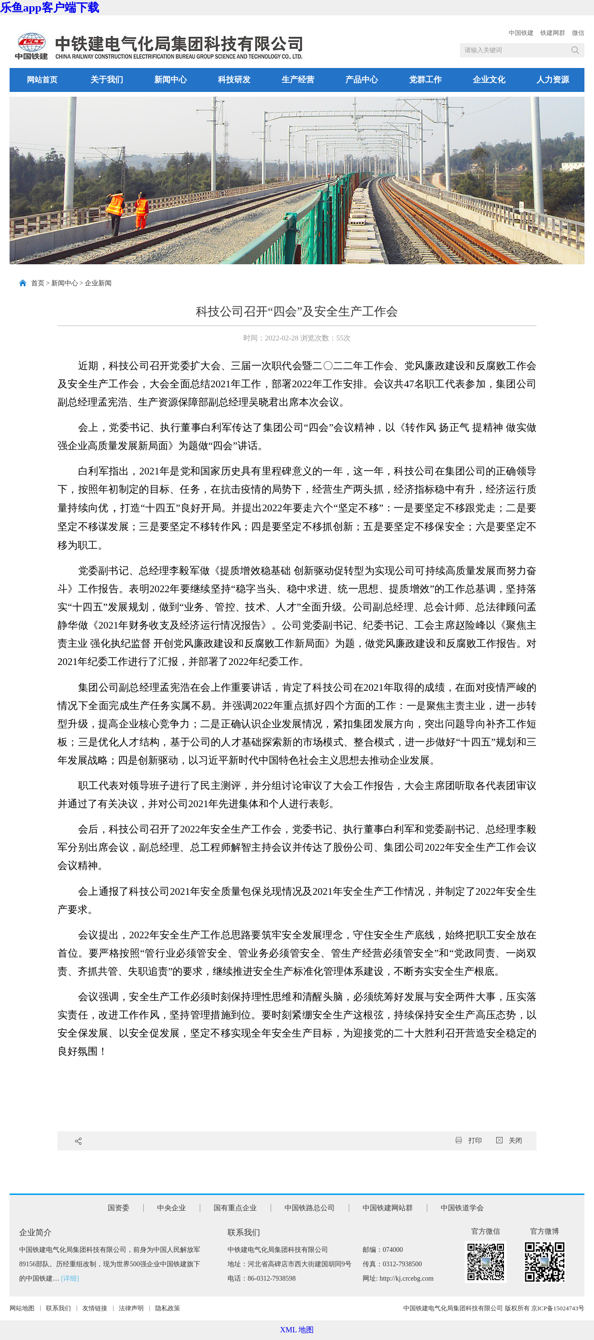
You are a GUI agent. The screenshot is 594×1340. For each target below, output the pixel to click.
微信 (578, 33)
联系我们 (58, 1308)
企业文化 (489, 79)
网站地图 (22, 1308)
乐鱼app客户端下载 (49, 7)
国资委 (118, 1208)
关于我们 (107, 79)
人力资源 (553, 79)
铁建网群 (552, 33)
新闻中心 (170, 79)
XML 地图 (297, 1330)
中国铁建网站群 (388, 1208)
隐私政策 (167, 1308)
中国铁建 (521, 33)
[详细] (70, 1278)
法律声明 (131, 1308)
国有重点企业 (235, 1208)
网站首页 (42, 80)
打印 (469, 1140)
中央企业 (171, 1208)
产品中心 (361, 79)
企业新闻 (98, 283)
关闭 (509, 1140)
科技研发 (234, 79)
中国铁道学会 (462, 1208)
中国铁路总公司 (310, 1208)
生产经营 (298, 79)
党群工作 (425, 79)
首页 (38, 283)
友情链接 (94, 1308)
